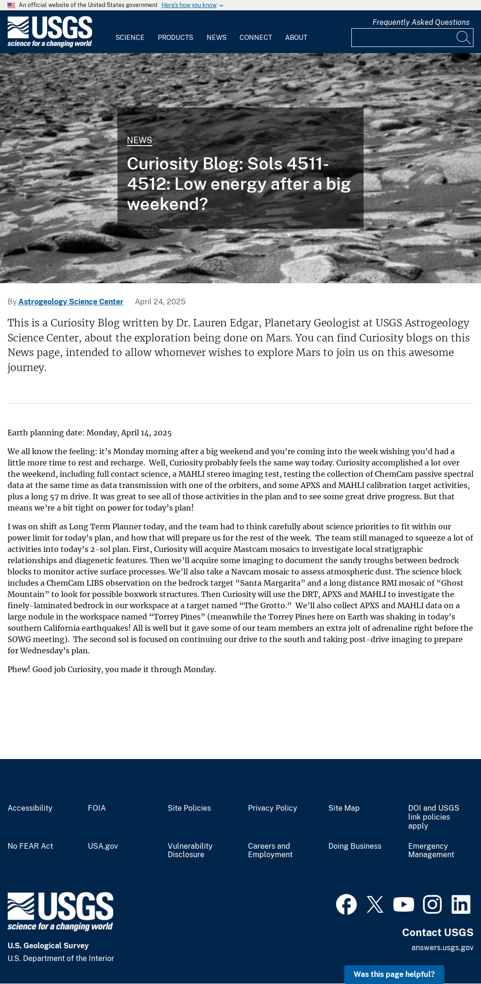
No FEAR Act (30, 846)
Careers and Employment (270, 851)
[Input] (412, 37)
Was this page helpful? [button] (394, 974)
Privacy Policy (272, 808)
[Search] (464, 37)
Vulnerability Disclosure (190, 851)
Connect (256, 37)
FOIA (97, 808)
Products (175, 37)
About (296, 37)
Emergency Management (431, 851)
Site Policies (189, 808)
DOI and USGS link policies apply (433, 817)
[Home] (50, 45)
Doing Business (354, 846)
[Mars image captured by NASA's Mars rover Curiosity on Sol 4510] (240, 168)
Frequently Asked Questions (421, 22)
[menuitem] (130, 32)
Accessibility (30, 808)
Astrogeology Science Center (71, 301)
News (216, 37)
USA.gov (103, 846)
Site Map (344, 808)
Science (130, 37)
